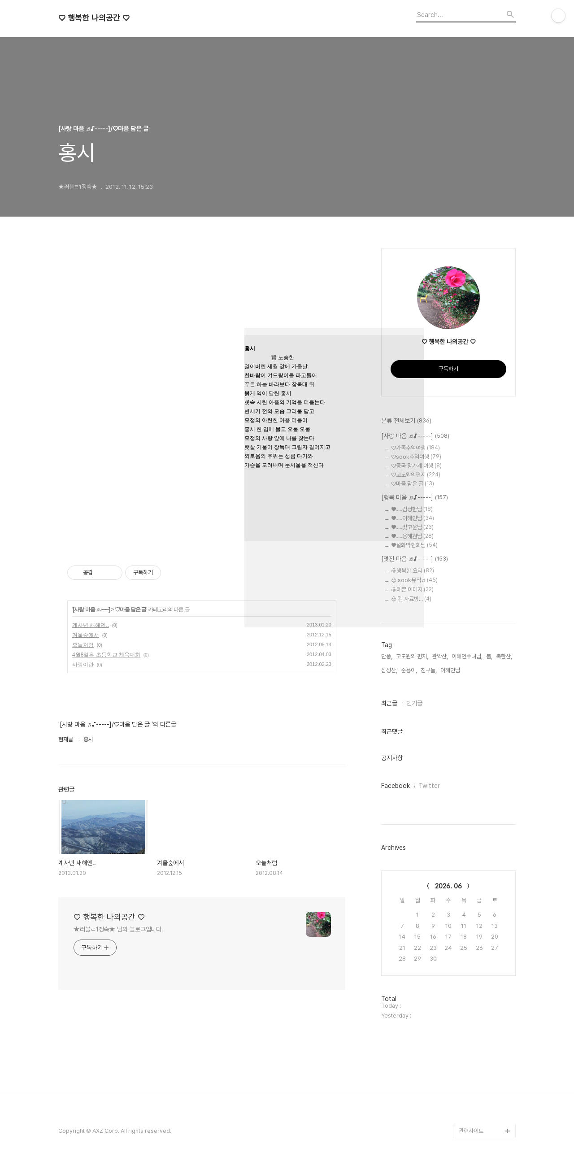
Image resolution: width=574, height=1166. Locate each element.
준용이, (409, 670)
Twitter (429, 785)
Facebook (395, 785)
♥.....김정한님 (412, 509)
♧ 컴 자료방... (411, 599)
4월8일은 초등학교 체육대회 (106, 655)
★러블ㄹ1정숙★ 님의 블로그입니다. (118, 929)
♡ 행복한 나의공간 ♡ (94, 17)
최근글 (389, 703)
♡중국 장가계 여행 (416, 465)
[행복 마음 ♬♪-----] (414, 497)
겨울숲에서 (85, 635)
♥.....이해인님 (412, 518)
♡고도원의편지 (415, 474)
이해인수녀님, (467, 656)
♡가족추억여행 (415, 447)
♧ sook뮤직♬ (414, 580)
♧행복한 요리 (412, 570)
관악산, (440, 656)
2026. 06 (448, 886)
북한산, (504, 656)
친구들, (429, 670)
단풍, (386, 656)
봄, (489, 656)
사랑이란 (83, 664)
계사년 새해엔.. (90, 625)
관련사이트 (471, 1130)
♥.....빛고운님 (412, 527)
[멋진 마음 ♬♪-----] (414, 559)
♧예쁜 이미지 (412, 589)
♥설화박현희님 (414, 545)
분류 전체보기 (406, 421)
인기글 (414, 703)
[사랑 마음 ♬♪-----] (91, 609)
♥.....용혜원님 (412, 536)
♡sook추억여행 (416, 456)
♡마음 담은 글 (131, 609)
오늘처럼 (83, 645)
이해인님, (450, 670)
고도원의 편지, (412, 656)
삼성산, (389, 670)
